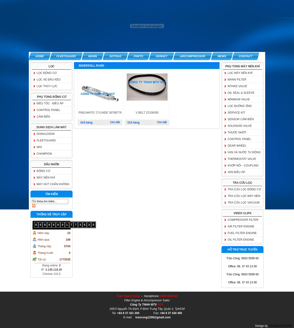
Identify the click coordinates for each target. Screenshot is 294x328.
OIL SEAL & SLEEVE (241, 92)
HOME (39, 56)
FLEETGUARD (66, 56)
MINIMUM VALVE (239, 99)
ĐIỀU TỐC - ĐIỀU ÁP (50, 103)
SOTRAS (115, 56)
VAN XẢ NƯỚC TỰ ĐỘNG (244, 152)
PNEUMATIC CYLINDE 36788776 (100, 112)
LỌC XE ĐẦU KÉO (49, 79)
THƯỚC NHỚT (237, 132)
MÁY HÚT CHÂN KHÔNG (53, 184)
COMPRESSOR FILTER (243, 220)
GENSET (161, 56)
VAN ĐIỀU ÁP (236, 172)
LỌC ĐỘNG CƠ (46, 73)
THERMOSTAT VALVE (242, 159)
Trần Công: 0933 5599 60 (242, 258)
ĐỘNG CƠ (43, 171)
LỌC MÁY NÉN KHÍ (240, 73)
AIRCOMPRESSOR (192, 56)
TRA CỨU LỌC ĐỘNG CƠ (244, 189)
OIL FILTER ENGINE (241, 239)
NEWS (222, 56)
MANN (92, 56)
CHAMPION (44, 153)
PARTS (138, 56)
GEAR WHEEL (237, 145)
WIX (39, 147)
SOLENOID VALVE (240, 126)
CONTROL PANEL (48, 110)
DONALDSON (46, 134)
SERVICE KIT (236, 112)
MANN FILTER (237, 79)
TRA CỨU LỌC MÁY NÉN (244, 196)
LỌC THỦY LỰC (47, 86)
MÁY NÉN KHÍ (46, 177)
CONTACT (245, 56)
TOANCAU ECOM (280, 326)
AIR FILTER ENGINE (241, 226)
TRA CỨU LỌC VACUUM (243, 202)
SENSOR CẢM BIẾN (241, 119)
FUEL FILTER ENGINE (242, 233)
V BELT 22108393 (147, 112)
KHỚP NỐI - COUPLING (243, 165)
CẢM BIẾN (43, 116)
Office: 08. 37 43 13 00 (242, 266)
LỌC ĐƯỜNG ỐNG (240, 106)
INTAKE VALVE (237, 86)
